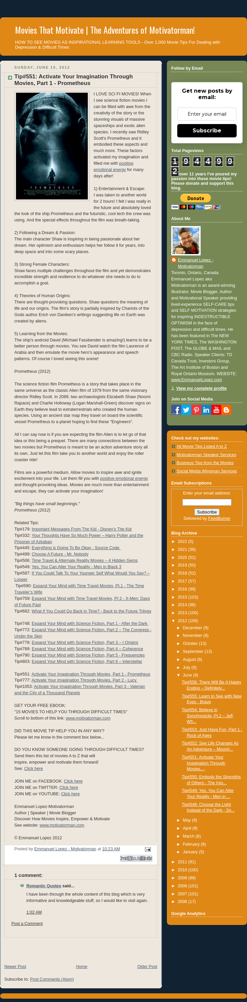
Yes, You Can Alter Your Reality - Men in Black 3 (76, 567)
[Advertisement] (78, 948)
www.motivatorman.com (88, 718)
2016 (183, 589)
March (189, 836)
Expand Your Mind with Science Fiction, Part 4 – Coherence (87, 649)
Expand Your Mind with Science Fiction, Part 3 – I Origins (85, 642)
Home (81, 966)
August (190, 659)
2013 (183, 613)
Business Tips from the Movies (205, 462)
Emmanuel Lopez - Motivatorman (195, 263)
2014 (183, 605)
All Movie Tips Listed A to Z (202, 446)
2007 (183, 894)
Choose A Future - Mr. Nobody (60, 554)
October (191, 643)
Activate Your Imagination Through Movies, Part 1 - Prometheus (90, 674)
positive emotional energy (124, 478)
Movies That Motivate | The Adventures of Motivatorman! (105, 29)
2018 (183, 573)
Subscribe (207, 130)
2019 (183, 565)
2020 (183, 557)
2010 (183, 870)
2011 (183, 862)
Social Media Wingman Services (207, 471)
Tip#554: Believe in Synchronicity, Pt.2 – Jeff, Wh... (208, 716)
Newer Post (15, 966)
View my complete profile (201, 388)
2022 (183, 541)
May (187, 820)
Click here (33, 768)
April (188, 828)
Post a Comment (27, 923)
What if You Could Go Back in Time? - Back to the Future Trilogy (91, 611)
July (187, 667)
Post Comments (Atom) (52, 979)
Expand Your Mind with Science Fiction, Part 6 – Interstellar (87, 661)
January (191, 852)
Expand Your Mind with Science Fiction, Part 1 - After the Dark (90, 623)
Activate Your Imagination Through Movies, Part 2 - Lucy (84, 680)
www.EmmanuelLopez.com (196, 379)
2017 (183, 581)
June (188, 675)
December (193, 628)
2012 (183, 621)
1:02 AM (34, 912)
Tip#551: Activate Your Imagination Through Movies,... (203, 763)
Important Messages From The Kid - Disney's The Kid (82, 529)
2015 (183, 597)
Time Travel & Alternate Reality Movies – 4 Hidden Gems (85, 560)
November (193, 635)
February (192, 844)
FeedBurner (219, 518)
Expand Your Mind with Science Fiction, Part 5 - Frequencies (88, 655)
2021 (183, 549)
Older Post (147, 966)
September (194, 651)
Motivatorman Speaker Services (206, 454)
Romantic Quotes (43, 886)
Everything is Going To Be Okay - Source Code (76, 548)
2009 (183, 878)
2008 (183, 886)
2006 (183, 901)
